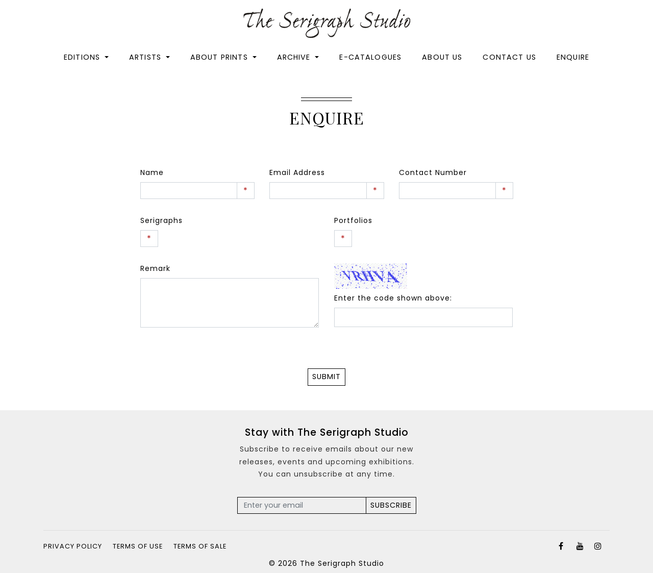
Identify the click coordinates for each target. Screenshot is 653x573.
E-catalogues (370, 58)
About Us (442, 58)
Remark (155, 268)
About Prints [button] (220, 58)
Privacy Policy (72, 546)
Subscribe (391, 505)
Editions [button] (83, 58)
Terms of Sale (200, 546)
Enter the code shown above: (393, 298)
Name (152, 172)
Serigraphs (161, 220)
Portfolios (353, 220)
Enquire (573, 58)
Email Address (297, 172)
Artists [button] (146, 58)
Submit (326, 376)
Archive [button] (295, 58)
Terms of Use (138, 546)
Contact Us (509, 58)
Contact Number (433, 172)
